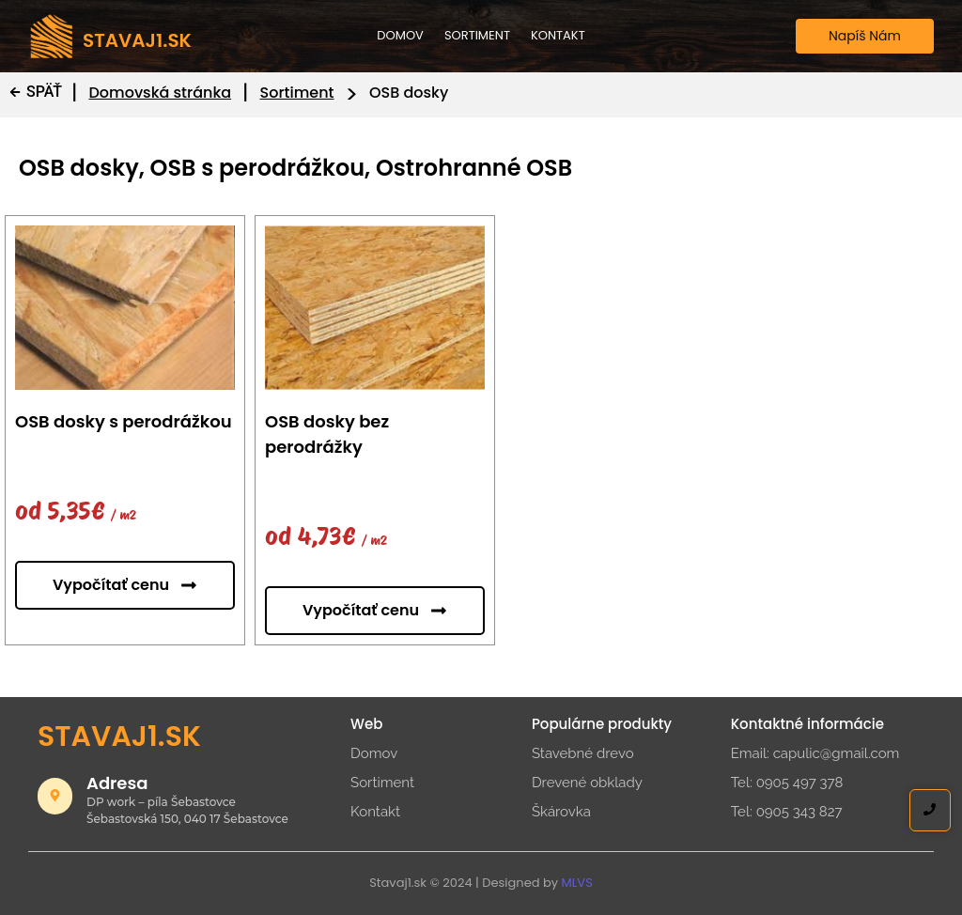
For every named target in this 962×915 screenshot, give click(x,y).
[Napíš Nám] (865, 36)
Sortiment (477, 35)
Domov (400, 35)
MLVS (577, 883)
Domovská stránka (160, 92)
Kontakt (558, 35)
